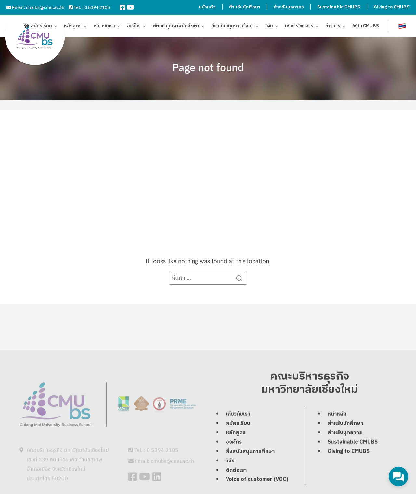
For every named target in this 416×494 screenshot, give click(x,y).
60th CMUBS (365, 27)
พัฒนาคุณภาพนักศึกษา (176, 27)
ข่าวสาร (332, 27)
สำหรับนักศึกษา (244, 7)
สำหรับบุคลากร (289, 7)
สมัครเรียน (41, 27)
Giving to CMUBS (392, 7)
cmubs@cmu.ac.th (45, 7)
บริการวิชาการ (299, 27)
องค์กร (134, 27)
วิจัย (269, 27)
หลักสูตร (73, 27)
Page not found (208, 67)
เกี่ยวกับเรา (104, 27)
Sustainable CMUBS (338, 7)
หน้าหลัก (207, 7)
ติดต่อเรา (236, 484)
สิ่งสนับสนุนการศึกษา (232, 27)
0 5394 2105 (97, 7)
